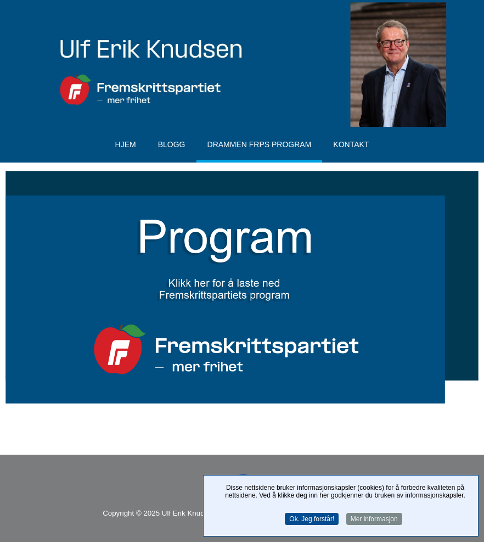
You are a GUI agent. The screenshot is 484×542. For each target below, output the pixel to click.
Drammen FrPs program (259, 144)
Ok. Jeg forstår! (311, 519)
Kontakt (351, 144)
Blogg (171, 144)
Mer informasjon (374, 519)
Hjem (125, 144)
